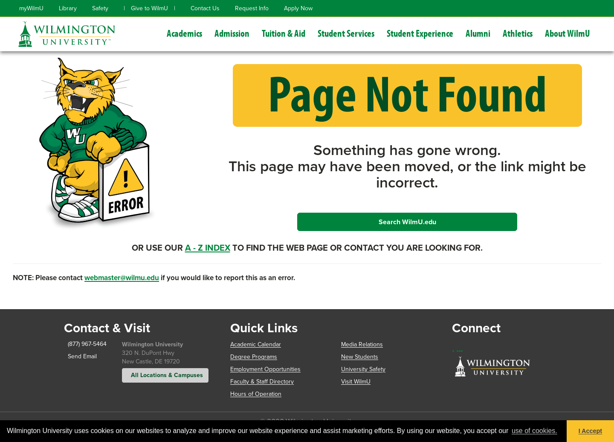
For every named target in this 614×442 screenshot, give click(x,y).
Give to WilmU (149, 8)
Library (68, 8)
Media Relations (362, 344)
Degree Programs (253, 356)
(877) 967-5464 (85, 344)
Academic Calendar (255, 344)
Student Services (346, 33)
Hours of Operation (255, 393)
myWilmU (31, 8)
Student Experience (420, 33)
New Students (359, 356)
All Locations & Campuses (165, 375)
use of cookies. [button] (534, 430)
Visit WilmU (356, 381)
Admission (231, 33)
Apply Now (298, 8)
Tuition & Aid (283, 33)
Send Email (80, 356)
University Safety (363, 369)
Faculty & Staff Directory (262, 381)
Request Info (252, 8)
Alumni (478, 33)
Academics (184, 33)
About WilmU (567, 33)
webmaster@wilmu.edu (121, 277)
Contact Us (205, 8)
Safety (100, 8)
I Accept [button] (590, 430)
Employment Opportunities (265, 369)
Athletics (518, 33)
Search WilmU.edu (407, 222)
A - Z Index (207, 247)
